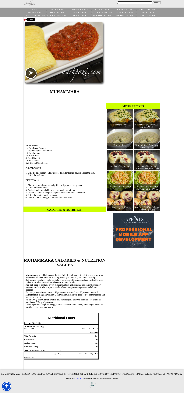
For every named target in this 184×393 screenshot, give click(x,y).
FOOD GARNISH (147, 16)
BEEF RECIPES (34, 13)
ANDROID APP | (91, 374)
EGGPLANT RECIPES (102, 13)
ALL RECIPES (57, 10)
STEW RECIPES (102, 10)
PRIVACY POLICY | (175, 374)
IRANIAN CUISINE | (144, 374)
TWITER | (72, 374)
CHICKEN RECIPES (125, 10)
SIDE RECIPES (79, 16)
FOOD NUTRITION (124, 16)
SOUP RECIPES (57, 13)
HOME (35, 10)
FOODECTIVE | (128, 374)
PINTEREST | (103, 374)
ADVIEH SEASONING (57, 16)
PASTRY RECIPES (80, 10)
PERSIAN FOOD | (29, 374)
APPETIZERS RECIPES (34, 16)
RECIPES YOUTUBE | (46, 374)
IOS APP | (80, 374)
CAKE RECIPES (147, 13)
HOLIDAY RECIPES (102, 16)
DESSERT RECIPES (124, 13)
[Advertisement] (65, 118)
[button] (7, 386)
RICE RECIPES (79, 13)
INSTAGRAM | (116, 374)
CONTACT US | (159, 374)
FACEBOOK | (61, 374)
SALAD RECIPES (147, 10)
